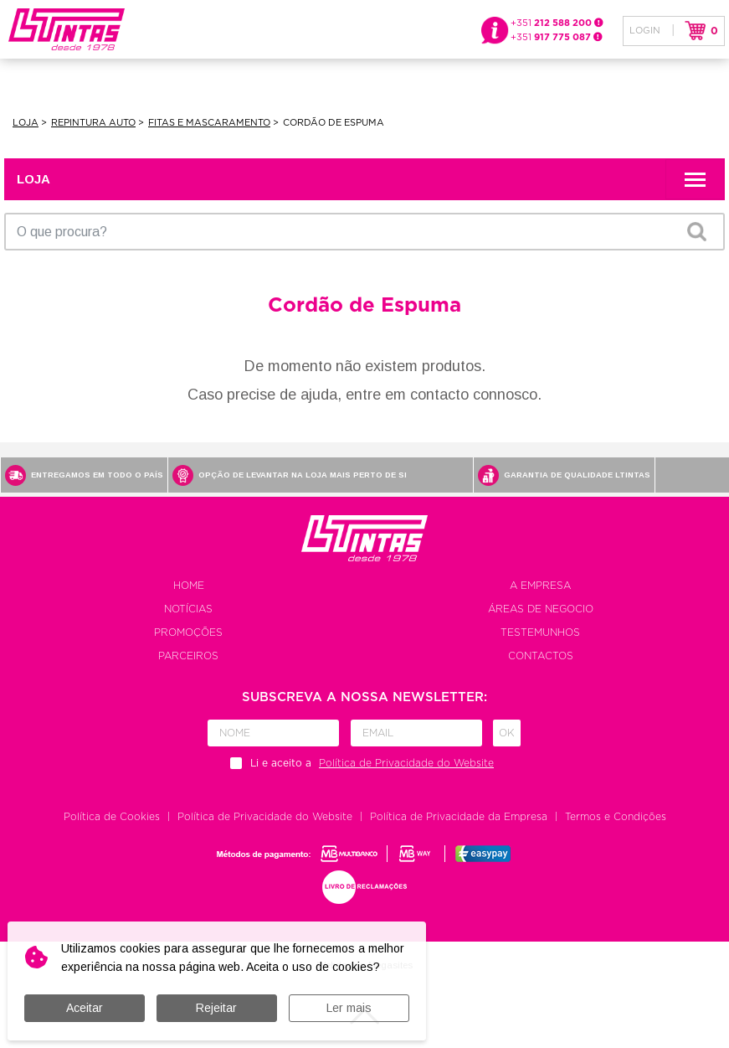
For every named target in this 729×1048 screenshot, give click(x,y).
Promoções (188, 632)
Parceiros (188, 656)
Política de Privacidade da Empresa (458, 817)
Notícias (188, 609)
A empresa (540, 586)
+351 (557, 23)
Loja (26, 122)
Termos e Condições (615, 817)
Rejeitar (216, 1007)
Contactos (540, 656)
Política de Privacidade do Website (264, 817)
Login (644, 30)
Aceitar (84, 1007)
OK (696, 231)
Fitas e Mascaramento (209, 122)
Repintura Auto (93, 122)
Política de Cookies (112, 817)
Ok (507, 733)
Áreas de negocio (540, 609)
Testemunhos (540, 632)
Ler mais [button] (349, 1007)
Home (188, 586)
